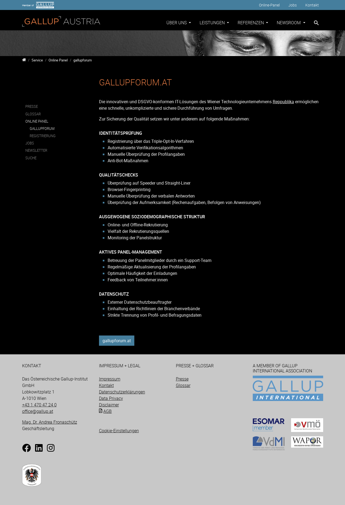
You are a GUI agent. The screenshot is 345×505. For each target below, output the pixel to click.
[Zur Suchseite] (316, 23)
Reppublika (283, 102)
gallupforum (42, 128)
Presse (31, 106)
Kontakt (312, 5)
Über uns (177, 23)
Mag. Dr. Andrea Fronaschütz (49, 422)
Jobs (292, 5)
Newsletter (36, 150)
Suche (30, 157)
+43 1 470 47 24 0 (39, 405)
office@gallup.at (37, 411)
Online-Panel (269, 5)
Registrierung (43, 135)
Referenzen (251, 23)
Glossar (33, 114)
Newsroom (289, 23)
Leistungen (213, 23)
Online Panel (36, 121)
